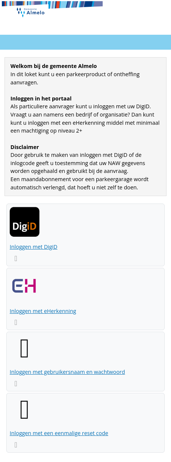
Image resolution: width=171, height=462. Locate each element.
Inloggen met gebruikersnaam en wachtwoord (67, 371)
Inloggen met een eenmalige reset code (59, 433)
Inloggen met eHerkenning (43, 310)
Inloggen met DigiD (33, 246)
